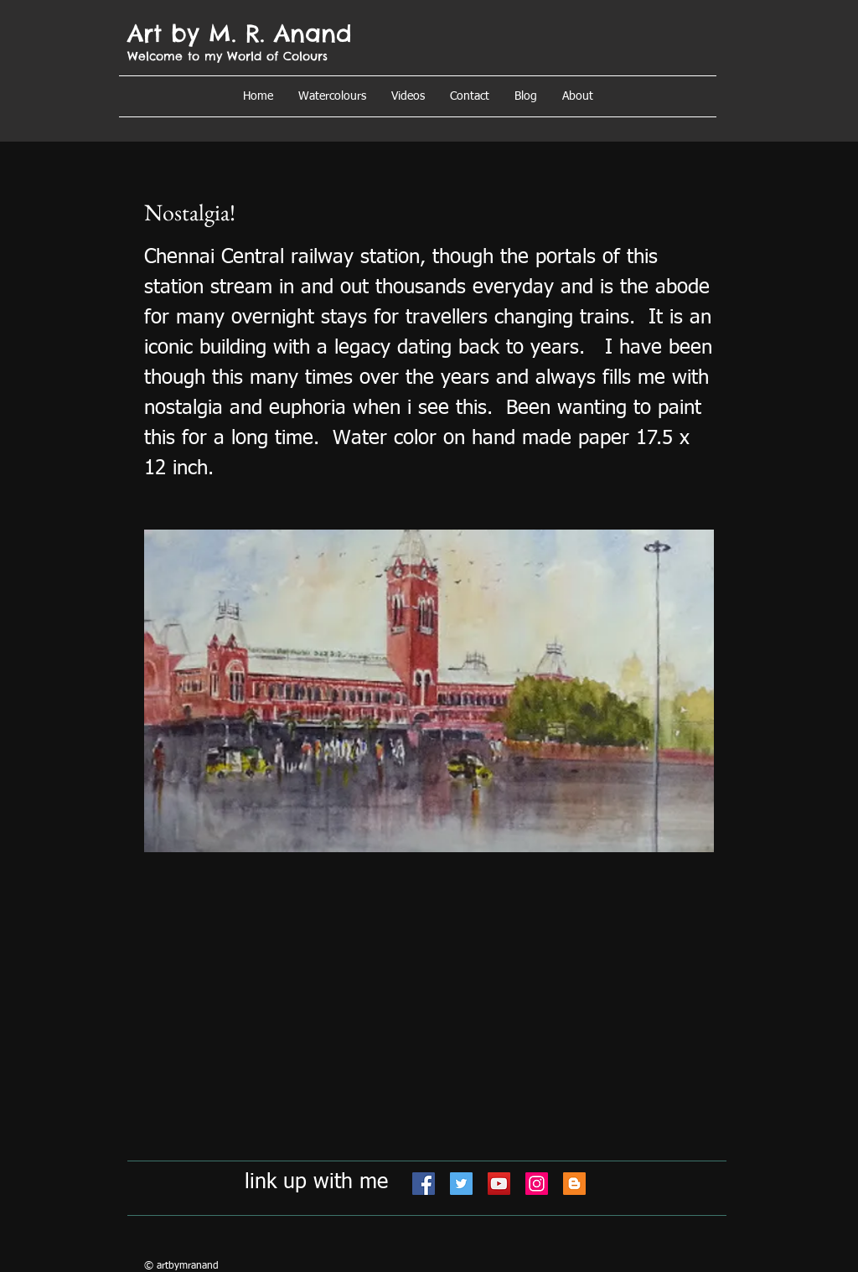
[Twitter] (461, 1183)
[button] (578, 96)
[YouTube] (499, 1183)
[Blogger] (574, 1183)
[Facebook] (423, 1183)
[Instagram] (536, 1183)
